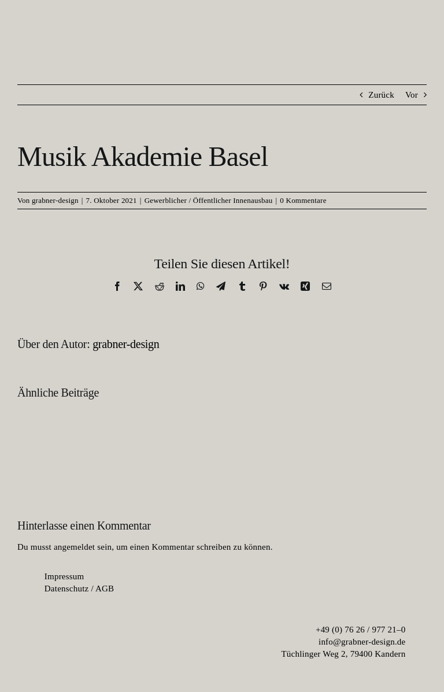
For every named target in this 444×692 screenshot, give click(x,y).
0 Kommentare (303, 200)
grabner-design (55, 200)
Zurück (381, 94)
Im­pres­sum (64, 576)
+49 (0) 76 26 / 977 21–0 (361, 629)
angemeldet (74, 547)
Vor (411, 94)
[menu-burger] (412, 38)
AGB (104, 588)
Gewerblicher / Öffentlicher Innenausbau (209, 200)
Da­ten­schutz (67, 588)
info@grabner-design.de (362, 641)
